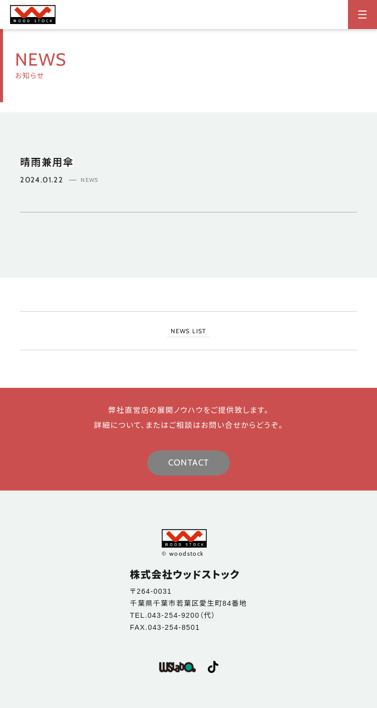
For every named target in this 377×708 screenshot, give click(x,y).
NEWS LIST (188, 331)
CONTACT (188, 462)
